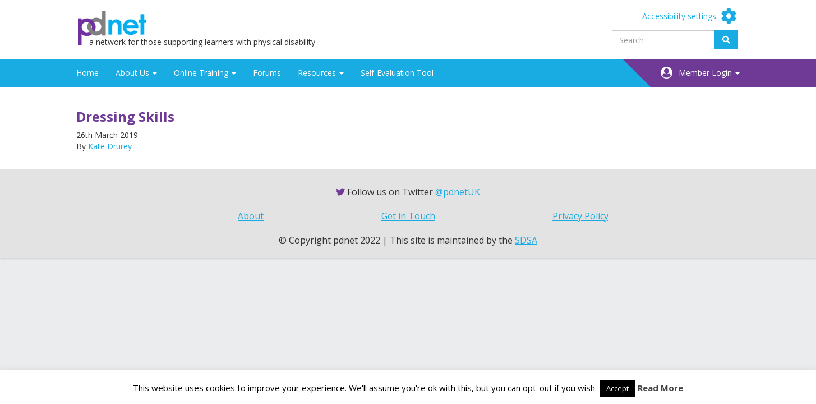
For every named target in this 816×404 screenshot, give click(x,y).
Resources (321, 72)
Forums (267, 72)
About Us (136, 72)
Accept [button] (617, 388)
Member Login (709, 72)
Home (87, 72)
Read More (660, 387)
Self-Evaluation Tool (397, 72)
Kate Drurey (110, 146)
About (251, 216)
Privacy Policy (580, 216)
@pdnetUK (457, 192)
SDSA (526, 240)
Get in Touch (408, 216)
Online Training (205, 72)
